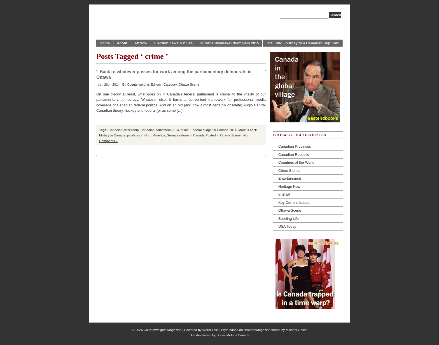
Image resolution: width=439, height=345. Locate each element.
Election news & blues (173, 43)
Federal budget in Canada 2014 (214, 130)
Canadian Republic (293, 154)
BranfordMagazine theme (262, 330)
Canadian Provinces (294, 146)
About (122, 43)
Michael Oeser (296, 330)
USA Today (287, 226)
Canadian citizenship (124, 130)
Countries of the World (296, 162)
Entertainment (289, 178)
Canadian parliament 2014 (160, 130)
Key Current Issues (293, 202)
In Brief (284, 194)
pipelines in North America (146, 135)
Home (105, 43)
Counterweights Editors (144, 84)
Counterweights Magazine (162, 330)
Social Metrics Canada (233, 335)
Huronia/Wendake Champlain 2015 (229, 43)
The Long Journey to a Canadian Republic (302, 43)
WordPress (210, 330)
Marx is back (248, 130)
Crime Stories (289, 170)
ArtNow (140, 43)
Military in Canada (112, 135)
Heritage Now (289, 186)
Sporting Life (288, 218)
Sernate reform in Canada (185, 135)
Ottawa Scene (189, 84)
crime (185, 130)
